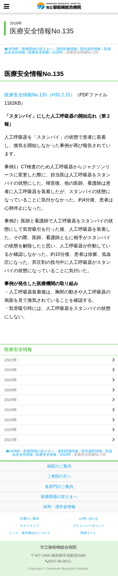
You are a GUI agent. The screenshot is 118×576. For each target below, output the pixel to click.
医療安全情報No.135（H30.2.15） (39, 94)
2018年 (57, 52)
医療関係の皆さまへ (37, 49)
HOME (11, 49)
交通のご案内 (29, 518)
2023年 (10, 370)
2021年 (10, 440)
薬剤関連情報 (66, 49)
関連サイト (88, 533)
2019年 (10, 420)
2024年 (10, 380)
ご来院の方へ (59, 476)
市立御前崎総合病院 (59, 6)
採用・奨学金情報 (59, 506)
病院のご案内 (59, 466)
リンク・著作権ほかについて (29, 533)
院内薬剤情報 (90, 49)
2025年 (10, 400)
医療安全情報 (38, 52)
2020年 (10, 430)
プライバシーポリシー (88, 525)
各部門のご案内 (59, 486)
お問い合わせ (88, 518)
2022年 (10, 360)
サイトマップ (29, 525)
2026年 (10, 390)
